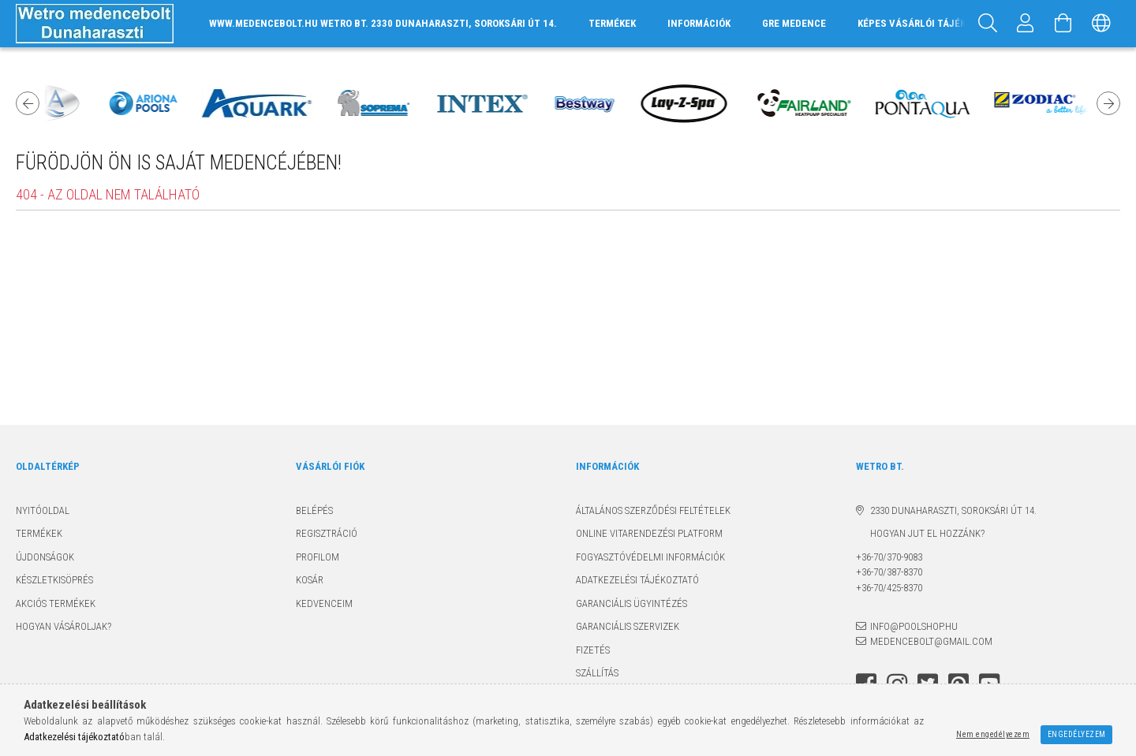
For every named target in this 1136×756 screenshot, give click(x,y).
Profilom (317, 557)
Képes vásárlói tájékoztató (930, 23)
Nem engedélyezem (993, 734)
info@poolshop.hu (914, 626)
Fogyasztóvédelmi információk (650, 557)
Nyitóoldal (42, 510)
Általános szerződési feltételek (653, 510)
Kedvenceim (324, 603)
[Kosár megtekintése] (1063, 23)
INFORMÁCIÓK (699, 23)
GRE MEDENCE (794, 23)
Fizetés (593, 650)
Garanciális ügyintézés (631, 603)
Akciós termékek (55, 603)
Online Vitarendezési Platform (649, 533)
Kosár (309, 580)
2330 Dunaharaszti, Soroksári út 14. (953, 510)
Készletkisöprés (54, 580)
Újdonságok (45, 557)
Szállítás (597, 673)
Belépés (314, 510)
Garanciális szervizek (627, 626)
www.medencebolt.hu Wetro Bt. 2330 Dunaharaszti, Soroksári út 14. (383, 23)
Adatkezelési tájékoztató (637, 580)
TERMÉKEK (612, 23)
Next (1108, 103)
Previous (27, 103)
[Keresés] (988, 23)
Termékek (39, 533)
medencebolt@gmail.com (931, 641)
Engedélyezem (1077, 734)
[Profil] (1025, 23)
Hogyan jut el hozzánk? (920, 533)
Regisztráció (326, 533)
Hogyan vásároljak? (63, 626)
